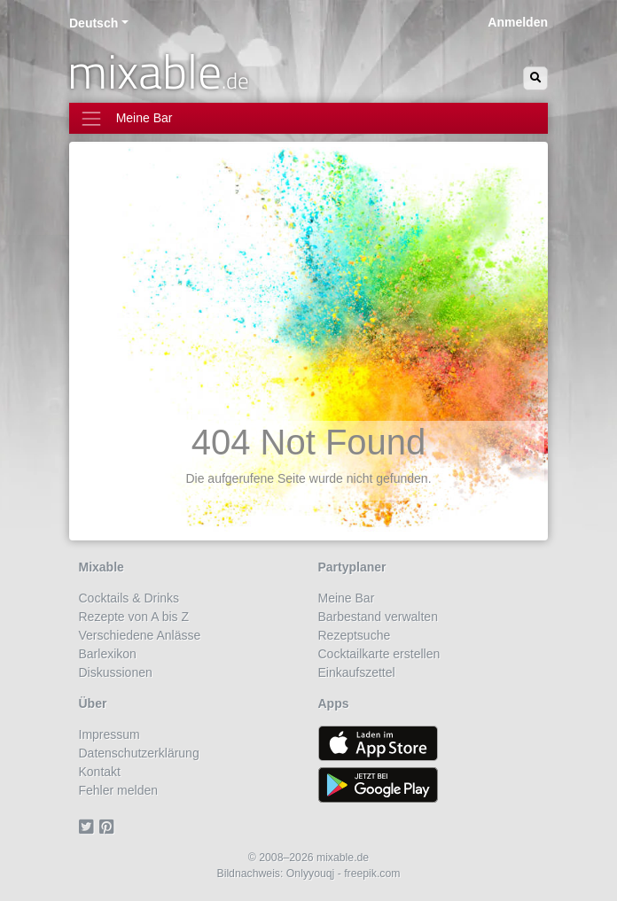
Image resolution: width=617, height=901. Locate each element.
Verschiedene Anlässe (140, 635)
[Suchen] (535, 78)
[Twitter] (89, 827)
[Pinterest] (109, 827)
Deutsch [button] (93, 23)
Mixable (101, 567)
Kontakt (100, 772)
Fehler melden (119, 790)
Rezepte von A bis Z (134, 617)
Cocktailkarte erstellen (379, 654)
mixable (158, 71)
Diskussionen (115, 672)
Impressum (109, 734)
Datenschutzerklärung (139, 753)
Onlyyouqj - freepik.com (343, 873)
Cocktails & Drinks (129, 598)
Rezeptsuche (354, 635)
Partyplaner (352, 567)
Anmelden (518, 22)
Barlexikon (108, 654)
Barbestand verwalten (378, 617)
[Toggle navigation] (308, 118)
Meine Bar (346, 598)
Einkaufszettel (356, 672)
